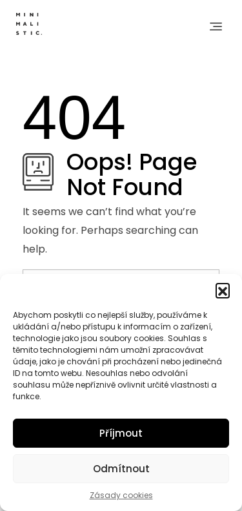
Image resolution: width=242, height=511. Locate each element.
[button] (222, 290)
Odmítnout (121, 468)
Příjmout (121, 433)
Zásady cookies (121, 495)
